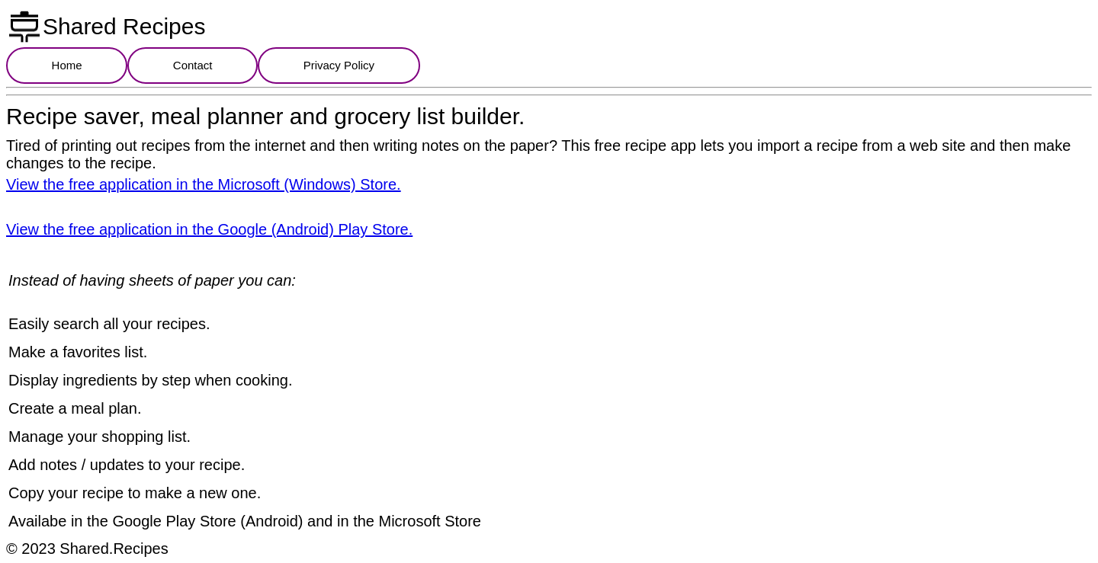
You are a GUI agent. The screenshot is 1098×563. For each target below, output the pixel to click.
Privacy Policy (338, 65)
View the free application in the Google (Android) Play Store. (209, 229)
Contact (193, 65)
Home (67, 65)
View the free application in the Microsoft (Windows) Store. (203, 184)
